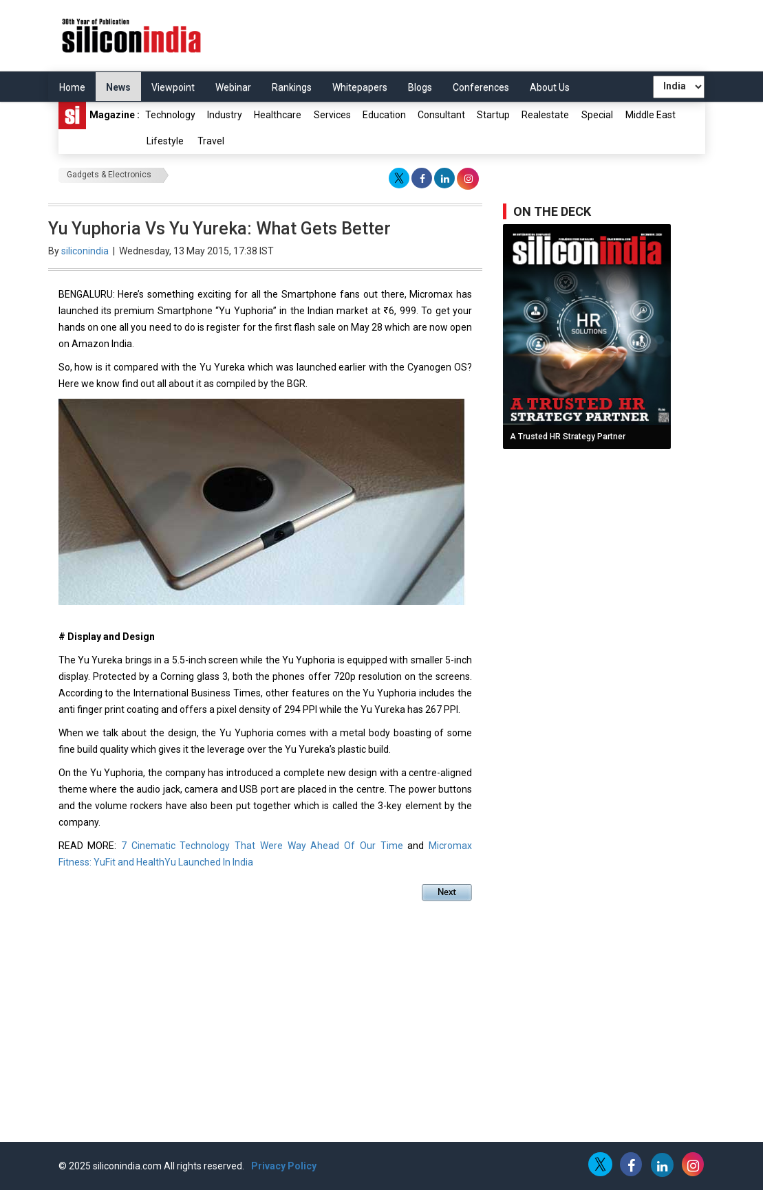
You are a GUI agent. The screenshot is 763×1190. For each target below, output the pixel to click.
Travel (210, 140)
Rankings (292, 87)
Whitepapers (359, 87)
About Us (550, 87)
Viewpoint (173, 87)
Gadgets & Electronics (109, 174)
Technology (170, 114)
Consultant (441, 114)
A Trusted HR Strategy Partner (567, 436)
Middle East (650, 114)
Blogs (420, 87)
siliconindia (85, 250)
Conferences (481, 87)
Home (72, 87)
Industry (224, 114)
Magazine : (99, 115)
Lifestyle (165, 140)
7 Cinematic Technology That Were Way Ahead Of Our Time (264, 845)
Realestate (545, 114)
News (118, 87)
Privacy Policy (283, 1165)
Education (384, 114)
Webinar (233, 87)
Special (597, 114)
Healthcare (277, 114)
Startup (493, 114)
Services (332, 114)
